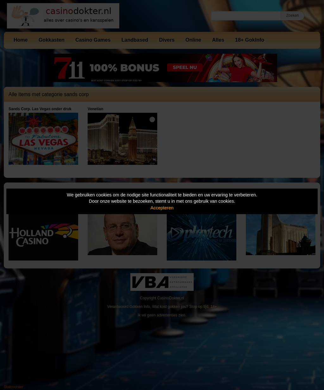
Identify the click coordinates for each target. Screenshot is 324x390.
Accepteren (162, 207)
